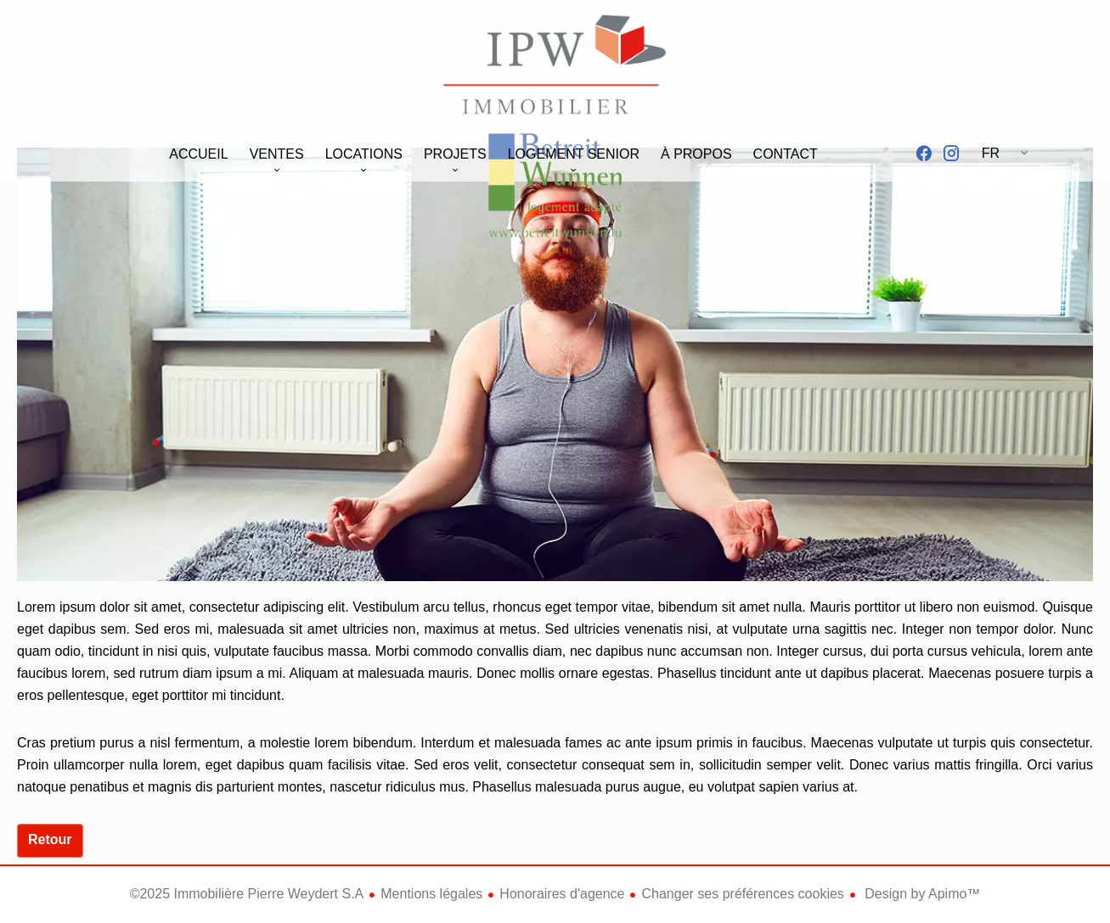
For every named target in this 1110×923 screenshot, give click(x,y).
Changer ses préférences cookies (742, 894)
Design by (921, 894)
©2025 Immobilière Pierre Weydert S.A (247, 894)
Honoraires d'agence (561, 894)
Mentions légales (431, 894)
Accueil (555, 67)
